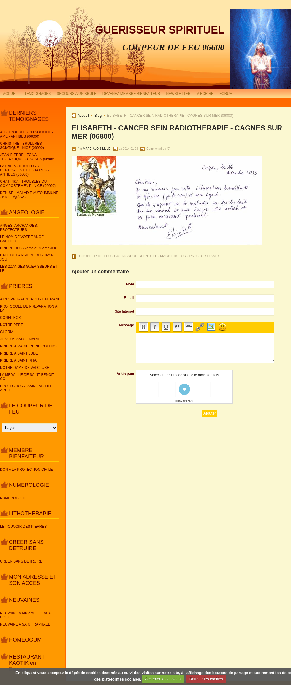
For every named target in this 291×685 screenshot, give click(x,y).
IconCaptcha (183, 400)
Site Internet (124, 311)
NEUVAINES (24, 600)
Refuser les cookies (206, 679)
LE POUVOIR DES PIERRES (23, 527)
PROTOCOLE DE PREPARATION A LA (28, 308)
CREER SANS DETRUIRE (26, 545)
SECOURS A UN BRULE (76, 94)
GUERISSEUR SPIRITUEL (159, 30)
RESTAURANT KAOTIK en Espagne (27, 663)
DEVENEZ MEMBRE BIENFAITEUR (131, 94)
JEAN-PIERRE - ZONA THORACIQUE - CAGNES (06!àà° (27, 157)
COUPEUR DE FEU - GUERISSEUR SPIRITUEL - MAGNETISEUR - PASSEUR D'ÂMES (149, 256)
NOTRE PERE (11, 325)
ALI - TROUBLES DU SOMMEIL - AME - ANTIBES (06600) (26, 134)
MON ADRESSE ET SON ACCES (32, 580)
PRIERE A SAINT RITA (18, 360)
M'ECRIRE (204, 94)
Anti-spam (125, 373)
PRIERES (20, 286)
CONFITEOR (10, 318)
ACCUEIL (10, 94)
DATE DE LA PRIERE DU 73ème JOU (26, 257)
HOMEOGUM (25, 640)
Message (126, 325)
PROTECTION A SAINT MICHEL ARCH (26, 388)
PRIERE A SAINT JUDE (19, 353)
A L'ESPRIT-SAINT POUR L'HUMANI (29, 299)
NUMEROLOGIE (29, 485)
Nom (130, 284)
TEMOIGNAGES (37, 94)
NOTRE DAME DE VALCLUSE (24, 368)
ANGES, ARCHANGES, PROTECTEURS (19, 227)
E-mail (129, 298)
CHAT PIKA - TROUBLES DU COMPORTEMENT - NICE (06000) (28, 183)
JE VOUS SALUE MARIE (20, 339)
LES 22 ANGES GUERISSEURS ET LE (28, 268)
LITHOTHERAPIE (30, 513)
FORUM (226, 94)
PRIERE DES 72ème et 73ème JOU (28, 248)
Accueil (83, 116)
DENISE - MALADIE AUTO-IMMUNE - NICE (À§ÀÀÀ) (29, 195)
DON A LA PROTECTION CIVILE (26, 469)
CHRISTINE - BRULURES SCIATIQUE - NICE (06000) (22, 145)
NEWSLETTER (178, 94)
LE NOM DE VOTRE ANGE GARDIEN (22, 239)
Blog (98, 116)
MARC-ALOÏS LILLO (96, 148)
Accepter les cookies (163, 679)
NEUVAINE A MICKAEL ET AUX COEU (25, 615)
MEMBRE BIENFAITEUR (26, 453)
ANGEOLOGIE (27, 212)
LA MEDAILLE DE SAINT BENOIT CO (27, 377)
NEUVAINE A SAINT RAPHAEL (25, 624)
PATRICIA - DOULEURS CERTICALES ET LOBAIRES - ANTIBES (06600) (24, 170)
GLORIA (6, 332)
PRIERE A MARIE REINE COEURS (28, 346)
